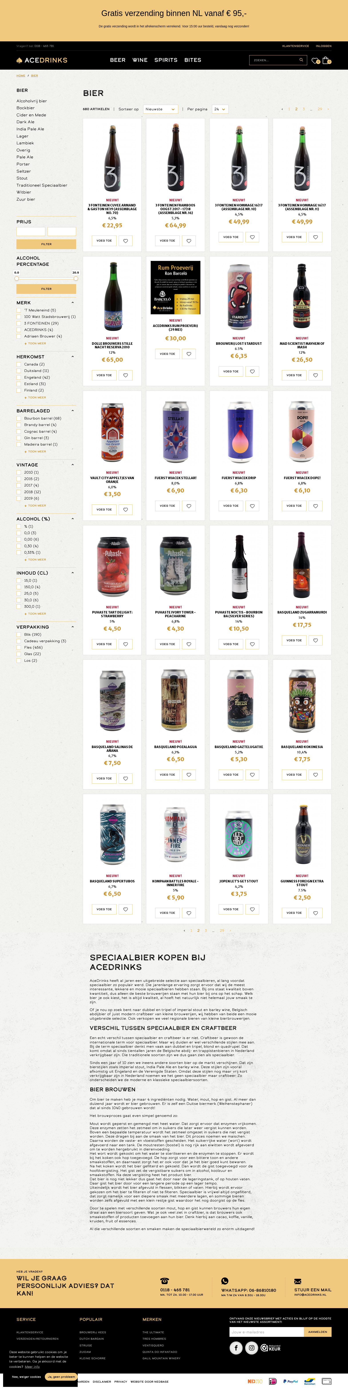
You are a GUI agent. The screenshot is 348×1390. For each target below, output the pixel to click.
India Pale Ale (30, 129)
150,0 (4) (32, 587)
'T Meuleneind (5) (40, 310)
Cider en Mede (31, 115)
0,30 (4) (31, 546)
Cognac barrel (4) (40, 431)
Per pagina (197, 109)
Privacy (120, 1382)
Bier (22, 90)
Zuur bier (25, 199)
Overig (23, 150)
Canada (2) (34, 364)
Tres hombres (154, 1339)
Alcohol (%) (33, 519)
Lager (22, 136)
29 (320, 109)
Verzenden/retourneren (37, 1339)
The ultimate (153, 1332)
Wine (140, 60)
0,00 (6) (31, 539)
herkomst (30, 357)
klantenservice (295, 46)
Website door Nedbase (149, 1382)
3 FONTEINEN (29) (41, 323)
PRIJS (23, 222)
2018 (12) (32, 492)
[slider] (16, 278)
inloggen (324, 46)
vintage (27, 465)
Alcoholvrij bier (31, 101)
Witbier (23, 192)
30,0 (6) (31, 600)
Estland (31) (35, 384)
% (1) (28, 526)
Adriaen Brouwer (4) (43, 336)
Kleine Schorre (92, 1358)
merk (23, 303)
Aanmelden (317, 1332)
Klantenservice (29, 1332)
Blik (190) (32, 634)
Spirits (166, 60)
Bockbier (25, 108)
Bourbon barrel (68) (42, 418)
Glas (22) (32, 654)
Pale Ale (24, 157)
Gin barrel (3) (36, 438)
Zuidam (85, 1352)
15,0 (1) (30, 580)
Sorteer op (129, 109)
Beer (118, 60)
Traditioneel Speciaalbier (41, 185)
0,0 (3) (30, 533)
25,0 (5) (31, 593)
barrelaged (33, 411)
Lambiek (25, 143)
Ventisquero (153, 1345)
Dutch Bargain (91, 1339)
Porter (23, 164)
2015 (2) (31, 479)
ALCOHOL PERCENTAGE (32, 261)
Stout (22, 178)
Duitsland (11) (36, 371)
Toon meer (37, 343)
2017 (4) (31, 485)
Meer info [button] (32, 1366)
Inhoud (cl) (32, 573)
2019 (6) (31, 498)
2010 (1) (31, 472)
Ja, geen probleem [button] (61, 1377)
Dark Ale (25, 122)
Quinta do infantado (159, 1352)
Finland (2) (34, 390)
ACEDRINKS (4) (38, 330)
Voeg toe (104, 240)
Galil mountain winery (161, 1358)
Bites (192, 60)
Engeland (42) (37, 377)
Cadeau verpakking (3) (45, 641)
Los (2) (30, 660)
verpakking (32, 627)
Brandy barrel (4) (40, 425)
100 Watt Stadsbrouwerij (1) (50, 317)
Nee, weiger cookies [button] (26, 1377)
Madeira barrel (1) (40, 444)
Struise (85, 1345)
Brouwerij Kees (92, 1332)
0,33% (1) (32, 552)
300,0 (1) (32, 606)
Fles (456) (33, 647)
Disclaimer (102, 1382)
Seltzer (23, 171)
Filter (46, 244)
